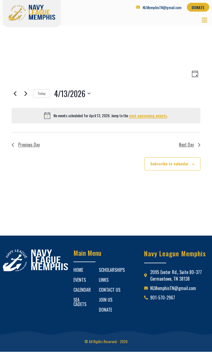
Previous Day (26, 144)
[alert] (106, 115)
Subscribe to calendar (169, 163)
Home (78, 270)
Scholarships (112, 270)
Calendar (82, 289)
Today (42, 93)
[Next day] (25, 93)
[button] (204, 19)
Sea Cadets (79, 301)
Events (79, 280)
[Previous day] (15, 93)
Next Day (189, 144)
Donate (105, 309)
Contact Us (109, 289)
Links (103, 280)
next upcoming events (148, 115)
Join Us (105, 299)
